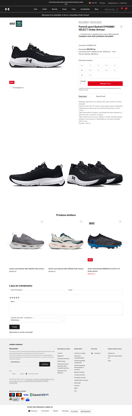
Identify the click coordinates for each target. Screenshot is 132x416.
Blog (109, 360)
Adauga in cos (105, 83)
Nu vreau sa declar (33, 373)
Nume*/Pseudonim (16, 290)
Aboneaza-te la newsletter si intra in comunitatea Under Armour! (65, 15)
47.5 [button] (90, 75)
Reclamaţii (77, 383)
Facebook (97, 353)
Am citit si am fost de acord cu (31, 381)
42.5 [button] (106, 65)
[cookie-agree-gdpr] (85, 411)
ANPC (76, 388)
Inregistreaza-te (113, 3)
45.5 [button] (106, 70)
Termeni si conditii (79, 353)
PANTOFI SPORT (96, 22)
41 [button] (90, 65)
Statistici (55, 411)
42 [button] (98, 65)
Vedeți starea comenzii (81, 380)
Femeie (22, 373)
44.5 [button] (90, 70)
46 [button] (114, 70)
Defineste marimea (63, 358)
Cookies (76, 385)
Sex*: (10, 371)
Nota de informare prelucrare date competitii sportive (63, 366)
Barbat (14, 373)
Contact (59, 353)
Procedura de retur (80, 377)
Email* (70, 290)
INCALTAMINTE (84, 22)
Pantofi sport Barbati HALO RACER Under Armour (26, 269)
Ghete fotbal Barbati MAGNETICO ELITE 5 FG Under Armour (104, 270)
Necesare (34, 411)
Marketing (65, 411)
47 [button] (82, 75)
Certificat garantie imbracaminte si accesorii (79, 367)
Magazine (60, 356)
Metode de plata (79, 372)
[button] (121, 36)
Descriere (83, 96)
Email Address (15, 362)
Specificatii (100, 96)
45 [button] (98, 70)
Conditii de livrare (79, 375)
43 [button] (114, 65)
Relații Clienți (61, 361)
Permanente (45, 411)
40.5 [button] (82, 65)
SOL (75, 391)
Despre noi (111, 353)
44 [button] (82, 70)
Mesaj (13, 301)
